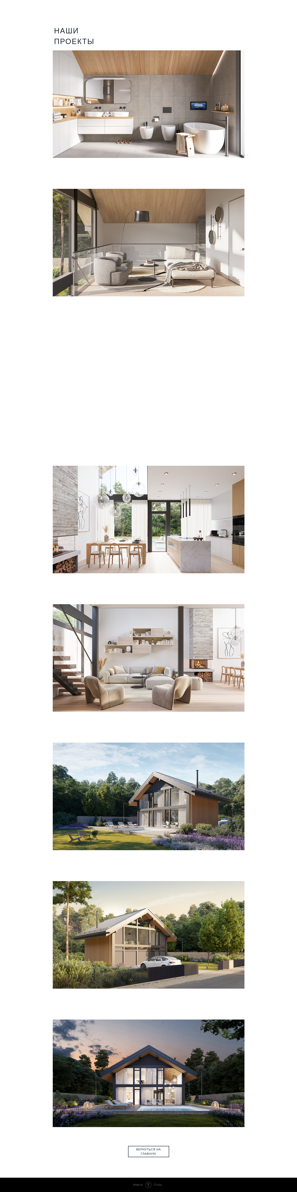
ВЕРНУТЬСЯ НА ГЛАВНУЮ (148, 1151)
